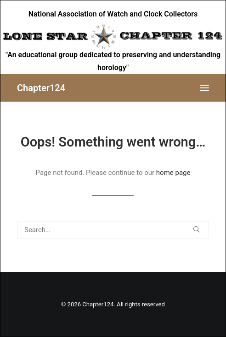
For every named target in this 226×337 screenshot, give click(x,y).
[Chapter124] (41, 87)
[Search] (113, 230)
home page (173, 172)
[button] (204, 88)
